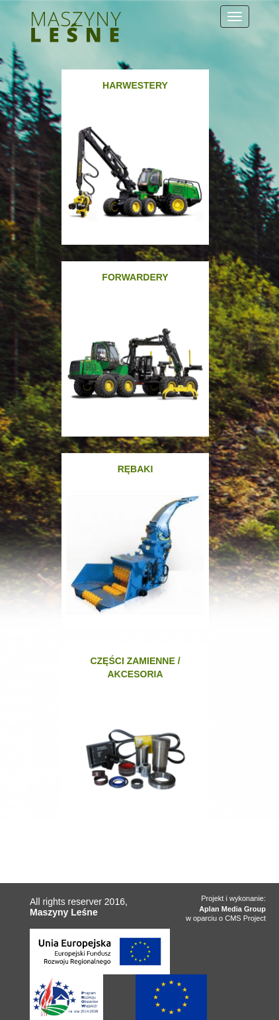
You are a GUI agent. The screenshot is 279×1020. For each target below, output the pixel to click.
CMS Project (245, 918)
